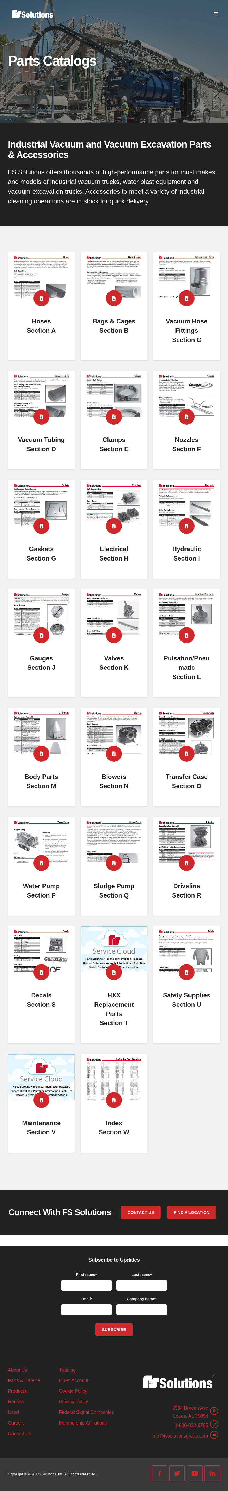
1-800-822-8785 (191, 1425)
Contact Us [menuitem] (19, 1433)
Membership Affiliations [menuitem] (83, 1423)
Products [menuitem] (17, 1391)
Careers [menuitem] (16, 1423)
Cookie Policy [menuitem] (73, 1391)
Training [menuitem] (67, 1370)
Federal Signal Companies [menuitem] (86, 1412)
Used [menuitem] (13, 1412)
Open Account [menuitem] (73, 1380)
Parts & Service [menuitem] (24, 1380)
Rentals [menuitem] (16, 1401)
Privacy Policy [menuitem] (73, 1401)
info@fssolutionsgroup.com (180, 1436)
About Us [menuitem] (17, 1370)
